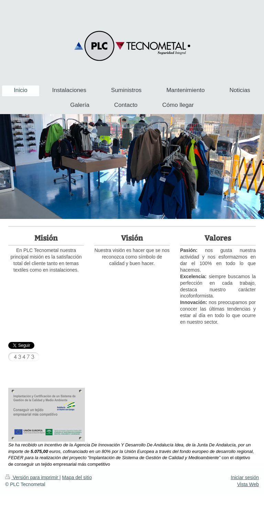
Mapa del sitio (77, 477)
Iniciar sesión (245, 477)
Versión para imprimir (32, 477)
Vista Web (248, 484)
